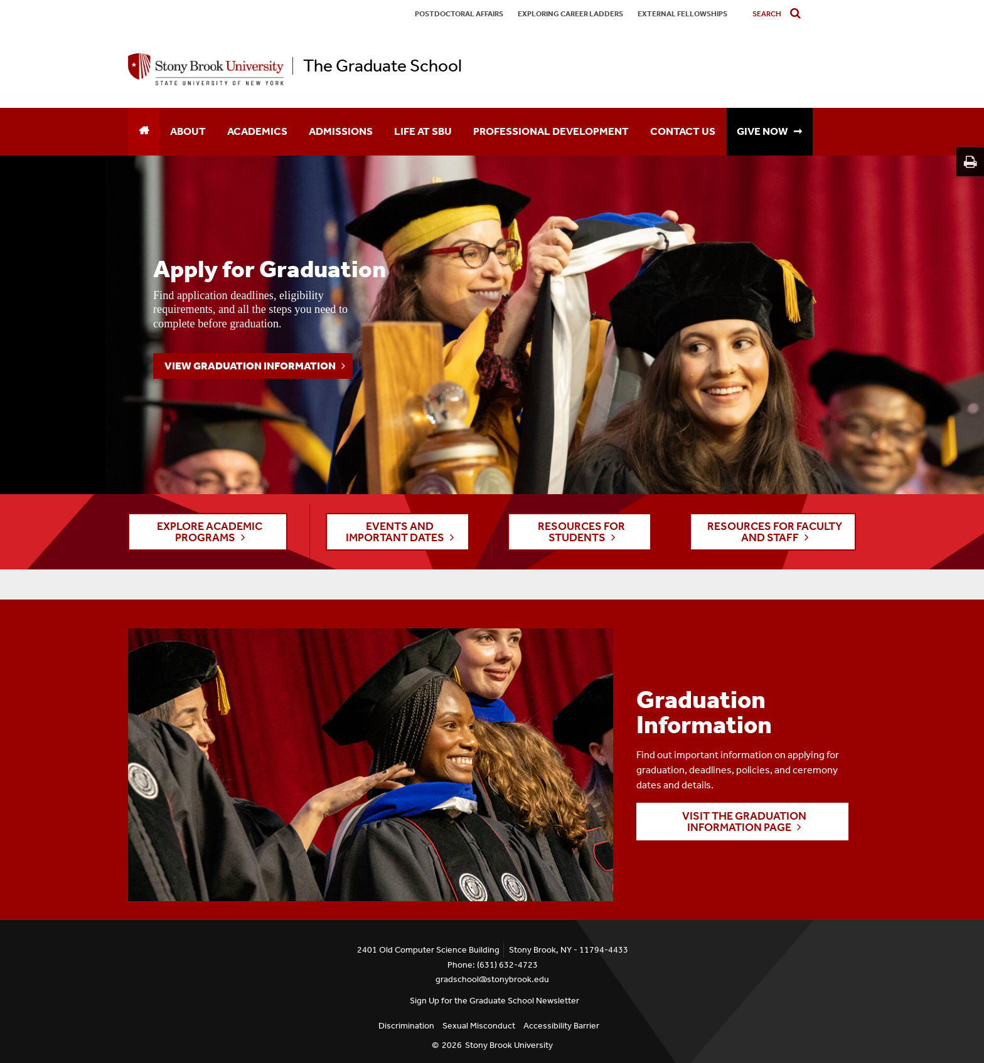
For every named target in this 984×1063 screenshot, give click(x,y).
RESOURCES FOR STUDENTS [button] (581, 531)
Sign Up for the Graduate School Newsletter (494, 1000)
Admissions (341, 131)
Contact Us (682, 131)
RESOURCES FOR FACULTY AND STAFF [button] (774, 531)
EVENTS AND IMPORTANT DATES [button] (395, 531)
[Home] (143, 132)
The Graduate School (382, 66)
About (188, 131)
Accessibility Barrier (561, 1025)
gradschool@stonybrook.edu (492, 979)
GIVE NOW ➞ (769, 131)
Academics (257, 131)
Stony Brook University (509, 1045)
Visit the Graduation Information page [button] (744, 821)
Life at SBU (423, 131)
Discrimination (406, 1025)
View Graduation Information (250, 365)
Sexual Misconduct (478, 1025)
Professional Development (551, 131)
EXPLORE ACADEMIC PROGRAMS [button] (209, 531)
